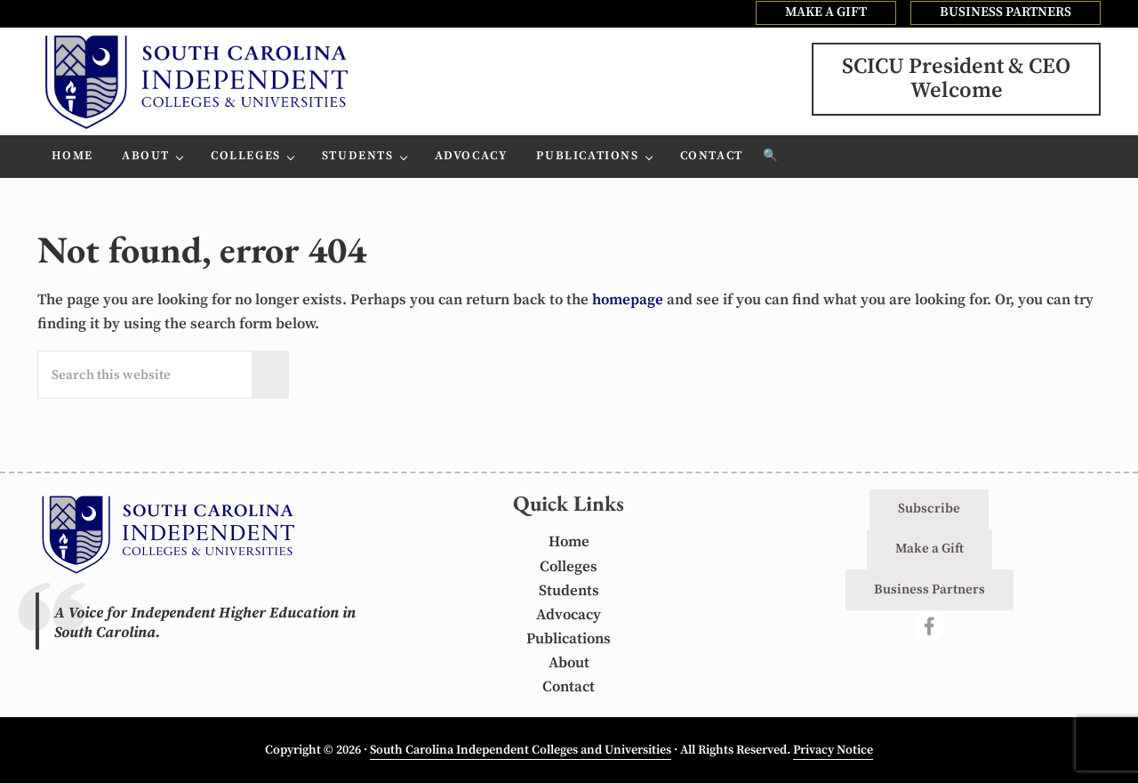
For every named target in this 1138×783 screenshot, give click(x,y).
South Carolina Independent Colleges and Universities (520, 750)
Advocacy (568, 615)
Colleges (568, 567)
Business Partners (929, 589)
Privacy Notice (833, 750)
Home (569, 542)
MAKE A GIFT (826, 12)
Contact (568, 687)
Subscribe (929, 508)
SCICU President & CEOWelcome (956, 78)
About (569, 663)
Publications (568, 639)
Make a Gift (929, 548)
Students (569, 591)
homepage (627, 300)
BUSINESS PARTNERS (1005, 12)
